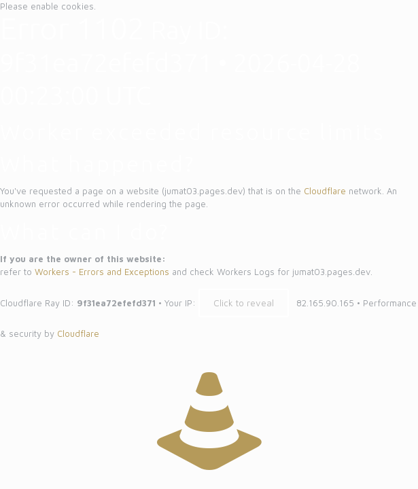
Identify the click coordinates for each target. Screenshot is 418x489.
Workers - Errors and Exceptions (102, 271)
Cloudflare (325, 190)
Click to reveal (243, 302)
